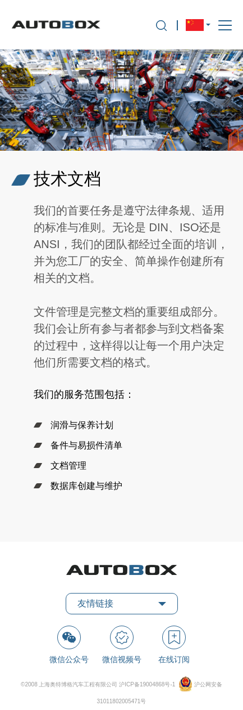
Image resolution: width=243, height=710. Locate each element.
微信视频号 (121, 645)
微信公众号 (69, 645)
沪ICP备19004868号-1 (148, 684)
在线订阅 (174, 645)
